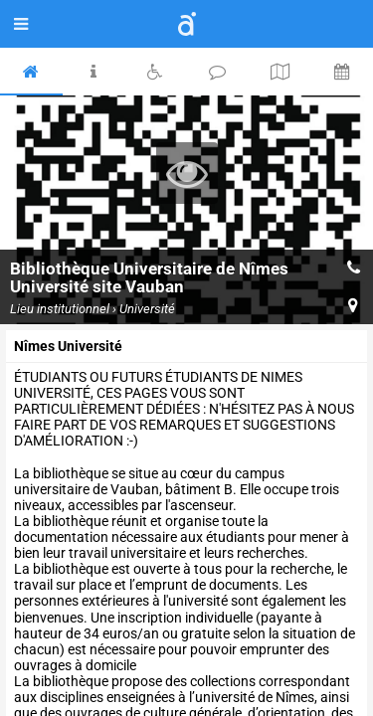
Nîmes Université (68, 346)
